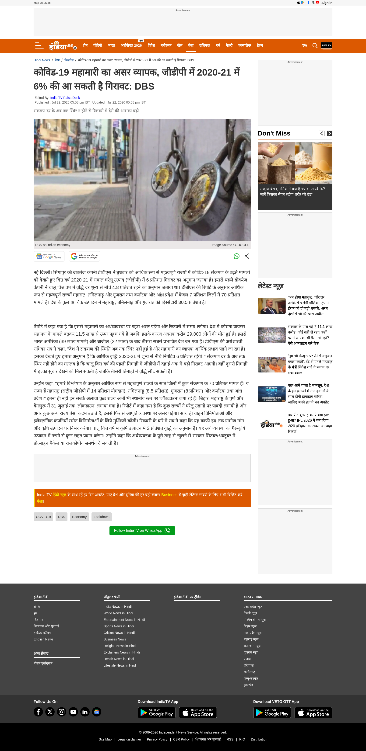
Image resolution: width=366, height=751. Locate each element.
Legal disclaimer (129, 739)
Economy (79, 517)
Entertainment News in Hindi (124, 620)
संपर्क (37, 606)
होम (85, 45)
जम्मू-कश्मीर (251, 678)
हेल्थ (260, 45)
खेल (179, 45)
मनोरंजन (166, 45)
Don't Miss (274, 133)
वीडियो (97, 45)
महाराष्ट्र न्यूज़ (251, 639)
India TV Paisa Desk (65, 98)
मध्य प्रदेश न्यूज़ (252, 633)
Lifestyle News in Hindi (120, 665)
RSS (230, 739)
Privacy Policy (157, 739)
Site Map (105, 739)
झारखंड (248, 685)
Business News (115, 639)
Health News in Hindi (119, 659)
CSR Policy (181, 739)
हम (35, 613)
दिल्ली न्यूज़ (250, 613)
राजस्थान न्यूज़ (252, 646)
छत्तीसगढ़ (249, 672)
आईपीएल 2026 (131, 45)
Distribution (259, 739)
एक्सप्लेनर (244, 45)
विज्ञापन (38, 620)
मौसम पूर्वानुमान (43, 663)
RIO (242, 739)
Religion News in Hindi (120, 646)
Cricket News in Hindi (119, 633)
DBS (61, 517)
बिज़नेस (69, 60)
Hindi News (42, 60)
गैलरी (229, 45)
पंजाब (247, 659)
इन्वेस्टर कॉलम (42, 633)
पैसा (191, 45)
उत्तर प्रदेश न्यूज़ (253, 606)
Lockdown (102, 517)
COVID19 (43, 517)
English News (43, 639)
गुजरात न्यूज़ (251, 652)
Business (169, 495)
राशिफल (204, 45)
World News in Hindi (118, 613)
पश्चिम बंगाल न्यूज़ (255, 620)
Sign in (326, 3)
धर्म (218, 45)
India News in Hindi (118, 606)
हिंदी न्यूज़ (60, 495)
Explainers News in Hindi (122, 652)
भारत (111, 45)
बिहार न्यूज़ (250, 626)
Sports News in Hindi (119, 626)
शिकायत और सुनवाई (46, 626)
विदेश (151, 45)
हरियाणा (249, 665)
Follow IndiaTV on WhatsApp (142, 530)
